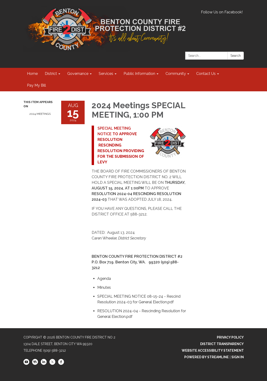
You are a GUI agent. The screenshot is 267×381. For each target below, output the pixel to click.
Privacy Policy (230, 337)
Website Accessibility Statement (213, 350)
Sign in (237, 357)
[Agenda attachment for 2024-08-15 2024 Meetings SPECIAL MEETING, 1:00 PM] (104, 278)
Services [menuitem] (106, 73)
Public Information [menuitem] (139, 73)
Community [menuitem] (175, 73)
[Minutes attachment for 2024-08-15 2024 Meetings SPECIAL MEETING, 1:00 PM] (104, 287)
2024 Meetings (40, 113)
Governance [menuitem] (77, 73)
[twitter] (52, 364)
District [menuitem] (51, 73)
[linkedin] (44, 364)
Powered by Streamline (206, 357)
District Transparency (222, 344)
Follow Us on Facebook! (222, 12)
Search (235, 56)
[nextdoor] (35, 364)
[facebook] (61, 364)
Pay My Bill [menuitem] (36, 85)
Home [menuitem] (32, 73)
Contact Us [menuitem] (206, 73)
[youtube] (26, 364)
